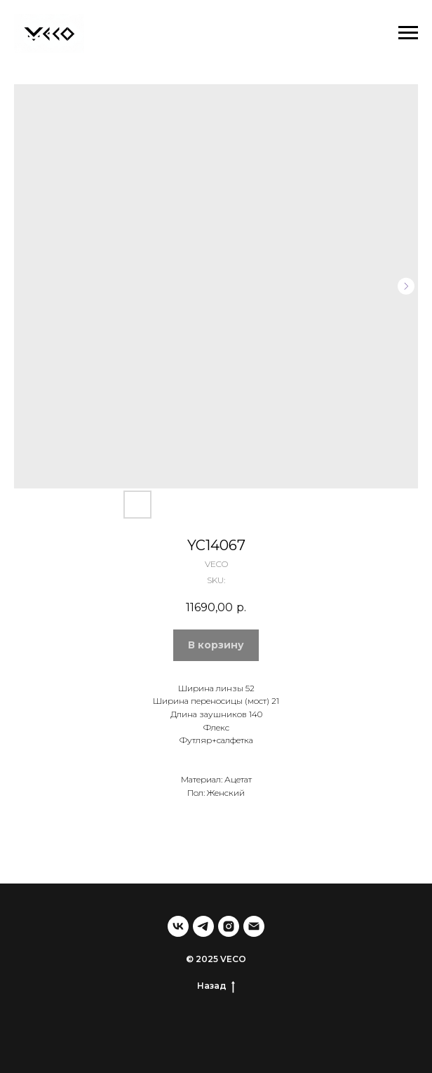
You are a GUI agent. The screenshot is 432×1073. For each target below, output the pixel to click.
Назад (216, 986)
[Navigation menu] (408, 33)
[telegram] (203, 926)
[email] (253, 926)
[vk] (178, 926)
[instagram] (228, 926)
